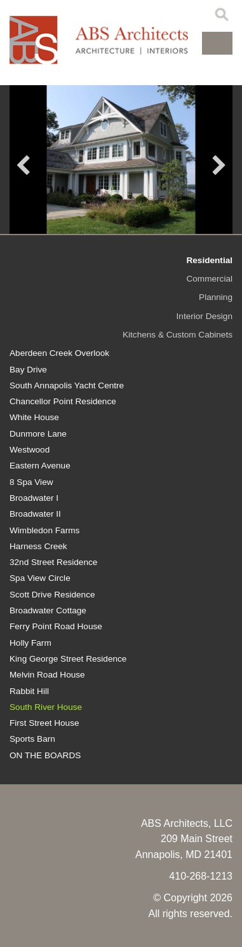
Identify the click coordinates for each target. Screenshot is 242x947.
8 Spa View (31, 482)
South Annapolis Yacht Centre (67, 385)
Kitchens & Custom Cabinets (177, 334)
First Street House (44, 723)
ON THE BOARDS (45, 755)
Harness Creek (38, 546)
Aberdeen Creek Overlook (59, 353)
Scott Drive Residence (52, 594)
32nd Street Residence (53, 562)
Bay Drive (28, 369)
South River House (46, 707)
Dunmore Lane (38, 434)
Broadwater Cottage (48, 610)
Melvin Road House (47, 674)
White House (34, 417)
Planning (215, 297)
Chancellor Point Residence (63, 401)
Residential (209, 260)
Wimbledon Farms (44, 530)
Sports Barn (32, 739)
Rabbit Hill (29, 691)
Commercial (209, 278)
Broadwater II (35, 514)
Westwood (30, 449)
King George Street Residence (68, 659)
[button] (217, 43)
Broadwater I (34, 498)
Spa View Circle (40, 578)
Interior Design (204, 316)
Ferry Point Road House (56, 626)
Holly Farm (30, 643)
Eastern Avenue (40, 465)
